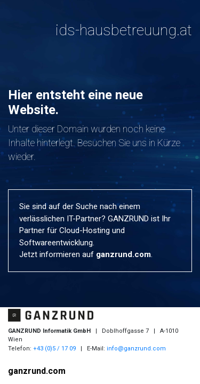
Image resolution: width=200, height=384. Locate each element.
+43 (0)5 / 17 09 (54, 348)
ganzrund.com (123, 254)
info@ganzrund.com (136, 348)
